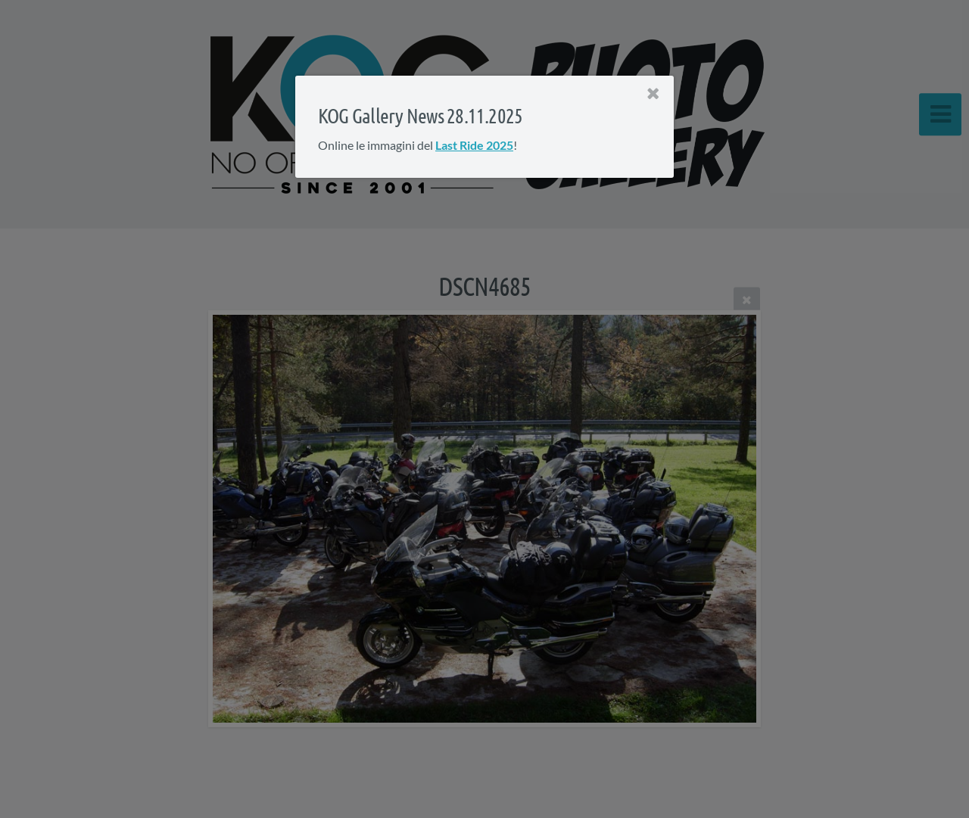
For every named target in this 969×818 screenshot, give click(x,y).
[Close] (653, 94)
